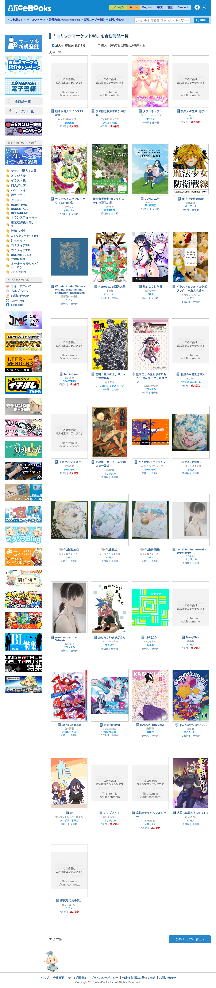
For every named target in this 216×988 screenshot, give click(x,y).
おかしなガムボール (190, 382)
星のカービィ (191, 732)
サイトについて (21, 286)
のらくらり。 (110, 817)
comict (110, 206)
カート (133, 7)
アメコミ (17, 200)
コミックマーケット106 (24, 235)
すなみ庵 (69, 466)
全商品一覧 (19, 101)
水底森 (190, 641)
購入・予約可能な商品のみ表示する (121, 45)
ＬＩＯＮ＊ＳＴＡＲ (190, 466)
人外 (33, 170)
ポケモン (150, 119)
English (147, 7)
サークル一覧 (21, 111)
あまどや (109, 382)
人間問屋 (109, 470)
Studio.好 (150, 820)
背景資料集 (110, 210)
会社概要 (58, 977)
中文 (160, 7)
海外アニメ (18, 195)
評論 (14, 231)
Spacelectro (110, 729)
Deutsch (183, 7)
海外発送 (64, 19)
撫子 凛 (150, 728)
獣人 (25, 170)
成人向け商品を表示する (69, 45)
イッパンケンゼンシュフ (150, 466)
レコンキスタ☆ (110, 641)
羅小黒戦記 (150, 205)
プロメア (109, 645)
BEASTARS (69, 381)
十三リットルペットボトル (69, 817)
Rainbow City (150, 386)
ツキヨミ (69, 207)
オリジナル (18, 175)
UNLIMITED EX (21, 255)
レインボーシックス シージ (109, 386)
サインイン (118, 7)
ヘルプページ (37, 19)
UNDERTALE (19, 208)
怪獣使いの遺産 (69, 296)
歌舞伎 (150, 732)
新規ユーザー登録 (94, 19)
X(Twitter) (17, 300)
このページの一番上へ (190, 939)
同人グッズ (18, 185)
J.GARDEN (18, 272)
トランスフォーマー (24, 217)
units (190, 115)
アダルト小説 (110, 122)
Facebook (17, 304)
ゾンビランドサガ (69, 820)
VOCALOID (109, 732)
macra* (150, 202)
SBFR (190, 729)
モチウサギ (150, 290)
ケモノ (15, 170)
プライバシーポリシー (104, 977)
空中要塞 (69, 728)
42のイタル (150, 641)
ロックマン (110, 294)
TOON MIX (18, 259)
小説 (22, 231)
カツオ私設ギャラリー (69, 119)
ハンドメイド (20, 190)
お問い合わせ (116, 19)
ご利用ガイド (17, 19)
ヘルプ (45, 977)
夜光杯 (109, 290)
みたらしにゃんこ (190, 294)
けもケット (18, 240)
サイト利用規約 (77, 977)
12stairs (190, 556)
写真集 (150, 645)
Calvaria (190, 203)
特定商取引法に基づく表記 (138, 977)
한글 (170, 7)
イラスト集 (18, 180)
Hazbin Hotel (19, 204)
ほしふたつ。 (191, 817)
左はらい (190, 378)
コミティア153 (21, 250)
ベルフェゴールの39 (150, 115)
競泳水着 (69, 122)
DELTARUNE (19, 213)
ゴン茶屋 (69, 378)
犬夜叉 (150, 294)
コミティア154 (21, 245)
